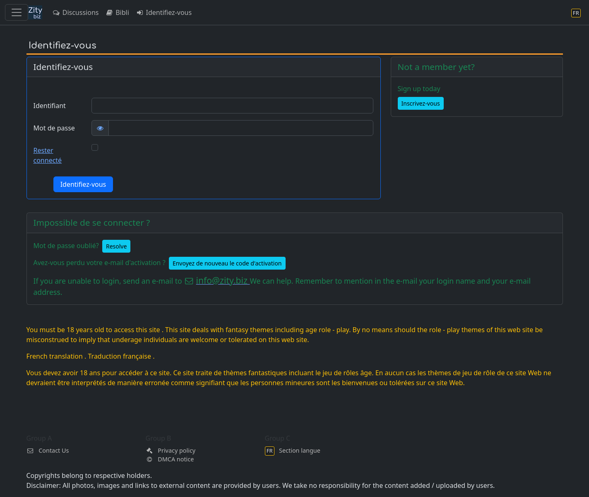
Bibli (117, 12)
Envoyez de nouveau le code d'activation (227, 263)
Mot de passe (54, 128)
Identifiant (50, 105)
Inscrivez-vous (420, 103)
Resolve (116, 246)
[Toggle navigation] (16, 12)
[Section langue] (576, 12)
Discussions (75, 12)
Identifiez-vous (164, 12)
